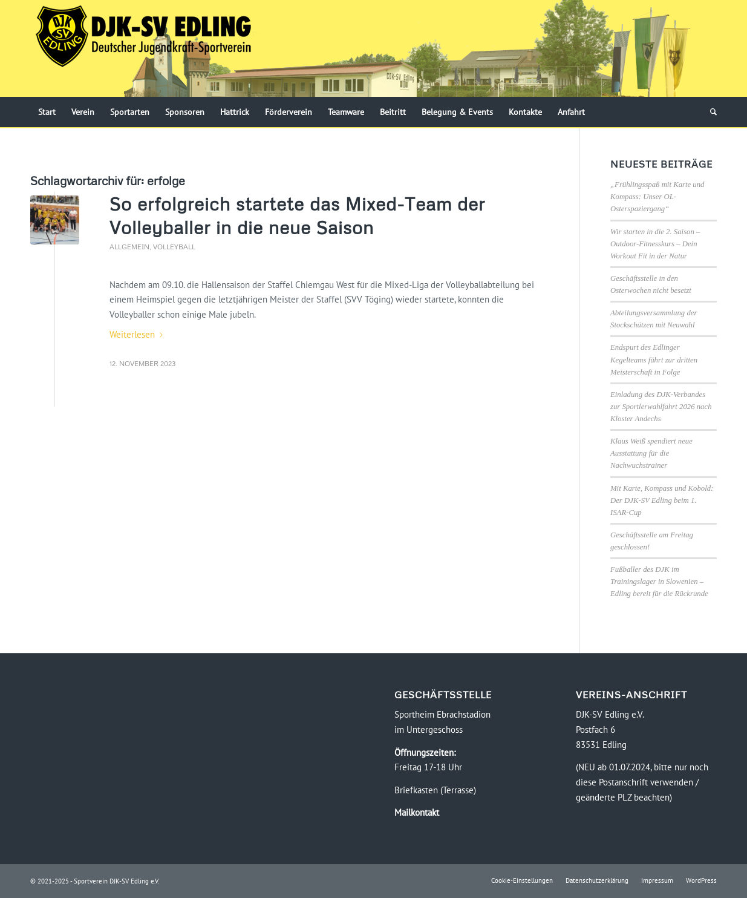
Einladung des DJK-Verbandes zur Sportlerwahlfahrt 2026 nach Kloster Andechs (661, 406)
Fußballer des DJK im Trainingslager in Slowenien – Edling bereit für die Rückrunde (659, 581)
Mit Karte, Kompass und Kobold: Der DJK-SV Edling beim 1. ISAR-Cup (661, 500)
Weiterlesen (138, 334)
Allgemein (129, 246)
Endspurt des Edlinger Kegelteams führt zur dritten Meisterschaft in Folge (653, 359)
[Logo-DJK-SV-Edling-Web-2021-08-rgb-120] (143, 48)
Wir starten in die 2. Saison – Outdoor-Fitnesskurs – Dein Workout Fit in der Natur (655, 244)
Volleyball (174, 246)
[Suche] (709, 112)
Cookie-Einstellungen (522, 880)
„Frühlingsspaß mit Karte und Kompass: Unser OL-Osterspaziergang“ (657, 196)
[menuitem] (47, 112)
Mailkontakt (416, 812)
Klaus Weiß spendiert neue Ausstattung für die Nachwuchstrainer (651, 453)
